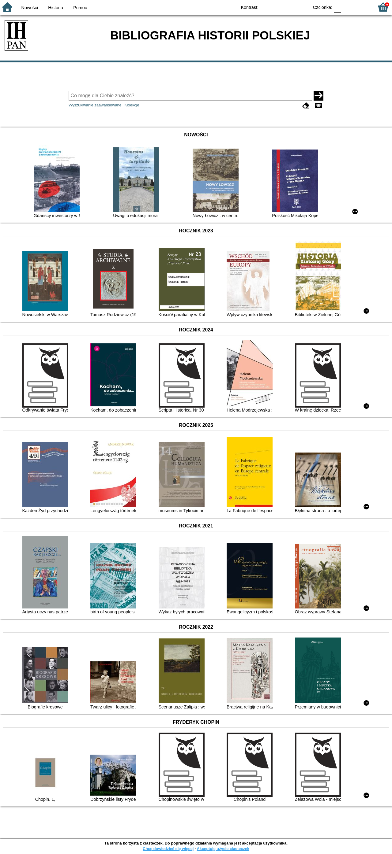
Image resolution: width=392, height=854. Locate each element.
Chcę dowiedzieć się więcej (168, 848)
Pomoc (80, 7)
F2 (362, 6)
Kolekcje (131, 105)
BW (278, 6)
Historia (55, 7)
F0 (337, 6)
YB (290, 6)
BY (302, 6)
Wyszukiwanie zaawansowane (95, 105)
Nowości (29, 7)
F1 (348, 6)
